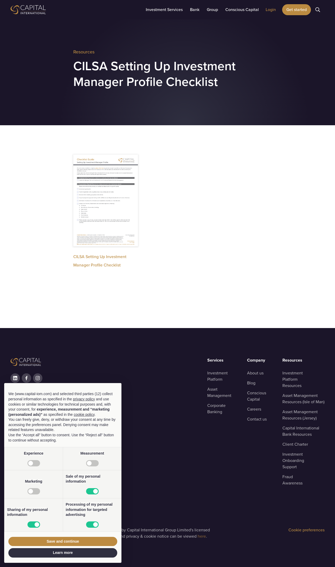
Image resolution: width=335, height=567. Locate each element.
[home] (41, 9)
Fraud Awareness (292, 480)
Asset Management (219, 392)
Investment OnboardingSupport (293, 460)
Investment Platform (217, 376)
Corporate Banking (216, 408)
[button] (164, 10)
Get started (296, 10)
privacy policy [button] (84, 399)
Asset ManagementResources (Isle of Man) (303, 398)
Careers (254, 409)
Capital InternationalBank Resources (300, 431)
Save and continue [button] (63, 541)
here (202, 536)
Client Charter (295, 444)
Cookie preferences (306, 530)
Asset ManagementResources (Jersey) (300, 415)
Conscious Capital (256, 396)
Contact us (257, 419)
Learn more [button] (63, 552)
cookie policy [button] (84, 414)
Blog (251, 383)
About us (255, 373)
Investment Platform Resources (292, 379)
